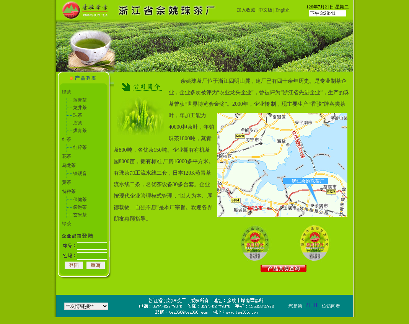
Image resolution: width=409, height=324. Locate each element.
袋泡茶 (80, 207)
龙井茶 (80, 107)
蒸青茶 (80, 100)
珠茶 (77, 115)
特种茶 (69, 191)
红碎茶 (80, 147)
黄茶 (66, 182)
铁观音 (80, 173)
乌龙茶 (69, 165)
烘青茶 (80, 130)
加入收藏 (246, 10)
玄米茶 (80, 215)
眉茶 (77, 123)
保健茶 (80, 199)
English (282, 10)
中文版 (265, 10)
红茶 (66, 139)
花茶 (66, 156)
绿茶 (66, 92)
